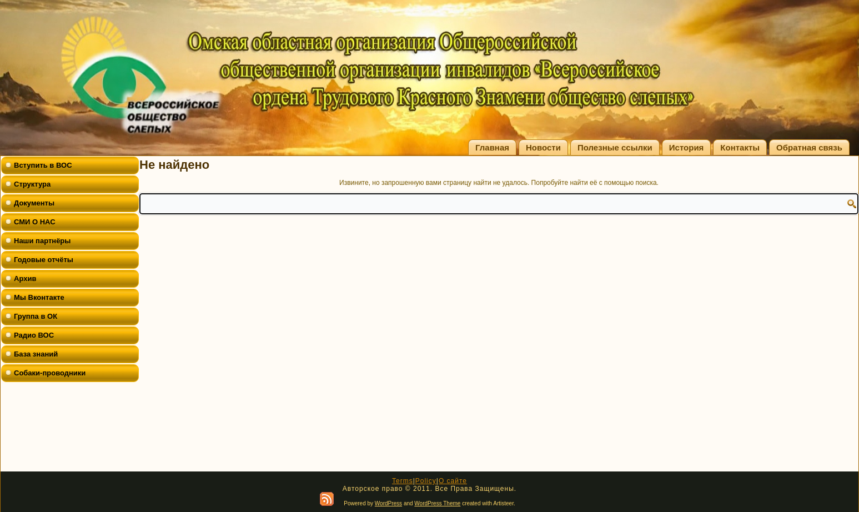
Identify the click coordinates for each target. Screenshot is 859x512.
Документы (34, 203)
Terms (402, 481)
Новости (543, 147)
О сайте (453, 481)
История (686, 147)
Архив (25, 278)
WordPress (388, 503)
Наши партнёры (42, 241)
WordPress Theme (437, 503)
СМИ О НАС (35, 222)
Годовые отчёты (43, 259)
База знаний (36, 354)
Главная (492, 147)
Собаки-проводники (50, 373)
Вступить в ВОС (43, 165)
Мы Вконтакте (39, 297)
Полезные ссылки (614, 147)
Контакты (740, 147)
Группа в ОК (35, 316)
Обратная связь (809, 147)
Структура (32, 184)
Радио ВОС (34, 335)
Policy (425, 481)
